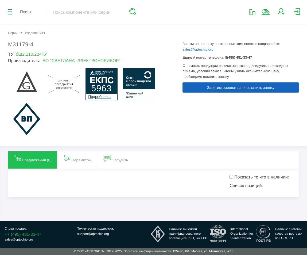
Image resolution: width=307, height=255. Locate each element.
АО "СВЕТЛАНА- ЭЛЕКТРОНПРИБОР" (81, 60)
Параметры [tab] (77, 158)
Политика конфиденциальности (147, 251)
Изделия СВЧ (35, 33)
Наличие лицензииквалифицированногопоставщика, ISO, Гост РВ (188, 233)
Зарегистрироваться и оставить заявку (240, 87)
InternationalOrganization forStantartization (241, 233)
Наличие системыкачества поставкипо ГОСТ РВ (288, 233)
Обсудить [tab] (115, 158)
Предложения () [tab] (32, 158)
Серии (12, 33)
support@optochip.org (93, 234)
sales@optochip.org (197, 49)
